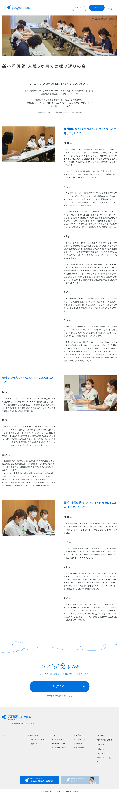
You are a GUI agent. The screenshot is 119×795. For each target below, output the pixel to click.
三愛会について (32, 735)
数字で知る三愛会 (104, 739)
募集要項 (79, 743)
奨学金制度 (80, 748)
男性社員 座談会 (58, 739)
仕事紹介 (101, 735)
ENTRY (95, 8)
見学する (78, 7)
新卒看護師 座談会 (58, 748)
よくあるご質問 (81, 739)
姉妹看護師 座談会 (58, 743)
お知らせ (100, 749)
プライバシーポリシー (106, 759)
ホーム (87, 19)
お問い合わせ (102, 753)
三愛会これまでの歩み (36, 739)
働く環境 (100, 744)
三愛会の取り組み (34, 744)
